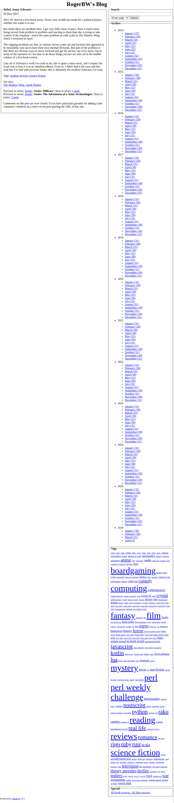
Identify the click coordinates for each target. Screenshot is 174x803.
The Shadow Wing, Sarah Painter (22, 84)
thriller (143, 770)
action (124, 556)
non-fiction (157, 669)
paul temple (139, 680)
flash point (128, 621)
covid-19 (146, 595)
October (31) (132, 62)
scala (146, 744)
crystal (162, 595)
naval (142, 669)
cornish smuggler (117, 596)
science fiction (37, 75)
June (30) (130, 90)
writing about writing (158, 780)
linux (146, 654)
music (152, 661)
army (133, 561)
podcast (163, 699)
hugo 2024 (144, 638)
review (156, 729)
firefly (164, 617)
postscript (134, 705)
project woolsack (117, 713)
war (165, 775)
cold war (133, 581)
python (140, 711)
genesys (113, 627)
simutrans (149, 759)
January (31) (132, 116)
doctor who (151, 599)
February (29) (132, 119)
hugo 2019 (158, 634)
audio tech (155, 561)
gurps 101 (152, 627)
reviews (23, 75)
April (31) (130, 42)
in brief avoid (135, 641)
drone (126, 603)
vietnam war (157, 776)
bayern (129, 564)
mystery (124, 667)
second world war (121, 758)
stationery (130, 762)
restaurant (150, 729)
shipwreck (141, 759)
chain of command (131, 577)
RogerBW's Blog (87, 4)
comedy (145, 581)
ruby (126, 744)
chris (149, 577)
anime (126, 560)
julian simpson (138, 648)
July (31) (130, 93)
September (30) (133, 100)
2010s (158, 553)
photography (152, 699)
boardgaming (133, 570)
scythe (163, 755)
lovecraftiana (161, 653)
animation (115, 560)
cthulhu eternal (116, 600)
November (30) (133, 65)
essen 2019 (136, 606)
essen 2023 (153, 606)
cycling (124, 600)
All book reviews (120, 792)
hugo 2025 (153, 638)
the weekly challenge (159, 767)
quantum (151, 713)
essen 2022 (144, 606)
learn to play (129, 654)
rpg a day (161, 738)
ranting (115, 721)
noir (147, 670)
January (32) (132, 74)
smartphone (158, 759)
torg (158, 772)
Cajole (76, 90)
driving (121, 603)
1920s (113, 553)
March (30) (131, 329)
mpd (137, 661)
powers (148, 706)
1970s (139, 553)
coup (138, 596)
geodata (128, 627)
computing (129, 588)
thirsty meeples (124, 770)
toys (163, 771)
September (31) (133, 58)
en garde (145, 603)
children (142, 577)
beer (135, 563)
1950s (128, 553)
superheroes (160, 762)
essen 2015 (160, 603)
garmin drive (155, 622)
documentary (163, 600)
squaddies (123, 762)
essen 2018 (127, 606)
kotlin (117, 653)
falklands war (131, 609)
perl (150, 677)
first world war (116, 622)
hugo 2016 (130, 635)
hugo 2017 (140, 634)
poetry (113, 706)
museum (144, 660)
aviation (163, 561)
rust (136, 744)
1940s (123, 553)
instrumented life (152, 641)
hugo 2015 (121, 634)
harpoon (164, 626)
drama (114, 602)
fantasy (123, 615)
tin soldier (153, 772)
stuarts (145, 762)
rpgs (115, 744)
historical (117, 631)
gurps (144, 626)
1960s (134, 553)
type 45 (142, 776)
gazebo (163, 622)
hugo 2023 (136, 638)
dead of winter (133, 600)
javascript (122, 646)
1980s (144, 553)
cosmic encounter (130, 596)
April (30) (130, 84)
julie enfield (149, 648)
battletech (122, 564)
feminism (139, 618)
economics (137, 603)
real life (137, 728)
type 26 (130, 776)
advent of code (135, 556)
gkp (136, 626)
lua (114, 659)
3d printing (116, 556)
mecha (120, 661)
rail (156, 713)
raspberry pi (124, 722)
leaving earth (138, 654)
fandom (139, 609)
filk (144, 618)
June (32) (130, 49)
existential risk (120, 609)
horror (138, 630)
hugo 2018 (149, 635)
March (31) (131, 81)
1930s (118, 553)
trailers (117, 775)
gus (158, 627)
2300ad (164, 553)
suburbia (152, 762)
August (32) (131, 55)
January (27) (132, 33)
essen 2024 (161, 606)
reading (14, 75)
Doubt (28, 90)
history (127, 631)
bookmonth (120, 577)
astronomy (139, 561)
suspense (114, 767)
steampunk (139, 762)
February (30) (132, 36)
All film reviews (140, 792)
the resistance (145, 766)
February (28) (132, 78)
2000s (153, 553)
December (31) (133, 68)
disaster (141, 600)
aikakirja (159, 556)
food (148, 622)
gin (133, 627)
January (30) (132, 530)
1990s (149, 553)
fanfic (144, 609)
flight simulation (140, 622)
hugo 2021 (120, 638)
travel (125, 776)
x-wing (114, 783)
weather (128, 780)
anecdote (166, 556)
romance (147, 737)
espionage (152, 603)
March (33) (131, 39)
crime (154, 596)
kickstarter (157, 648)
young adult (124, 783)
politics (119, 706)
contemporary (156, 590)
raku (163, 711)
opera (127, 680)
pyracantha (127, 713)
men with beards (129, 661)
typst (149, 776)
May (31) (130, 46)
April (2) (130, 540)
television (130, 766)
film (153, 615)
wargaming (118, 780)
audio (147, 560)
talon (119, 767)
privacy (162, 706)
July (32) (130, 52)
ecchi (131, 603)
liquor (151, 654)
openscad (121, 680)
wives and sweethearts (140, 780)
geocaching (121, 627)
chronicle (154, 577)
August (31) (131, 138)
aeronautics (148, 555)
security (134, 759)
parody (132, 680)
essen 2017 (119, 606)
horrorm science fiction (152, 631)
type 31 (136, 776)
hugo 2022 (128, 638)
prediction (155, 706)
